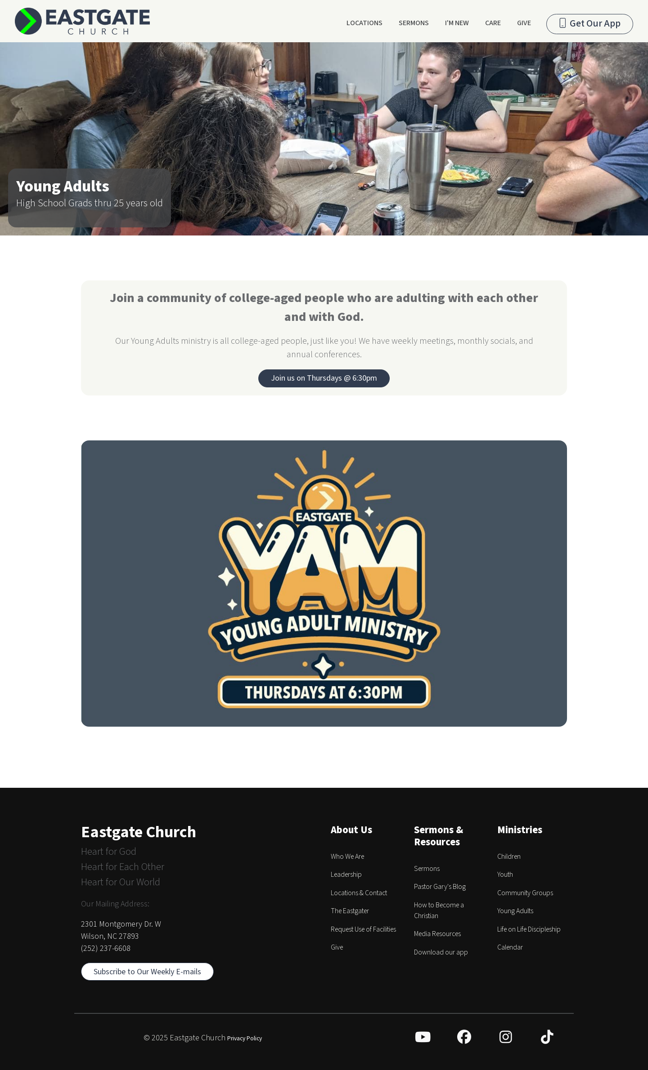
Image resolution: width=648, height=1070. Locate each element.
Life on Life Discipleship (529, 929)
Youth (505, 874)
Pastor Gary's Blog (440, 887)
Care (493, 23)
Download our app (441, 952)
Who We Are (347, 856)
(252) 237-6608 (105, 948)
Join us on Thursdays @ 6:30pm (324, 378)
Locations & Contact (359, 893)
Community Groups (525, 893)
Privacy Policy (244, 1038)
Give (524, 23)
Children (509, 856)
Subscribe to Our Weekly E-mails (147, 971)
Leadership (346, 874)
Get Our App (590, 24)
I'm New (457, 23)
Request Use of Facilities (363, 929)
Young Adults (515, 911)
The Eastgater (350, 911)
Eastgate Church (138, 832)
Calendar (510, 947)
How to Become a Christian (439, 910)
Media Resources (437, 934)
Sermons (414, 23)
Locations (364, 23)
